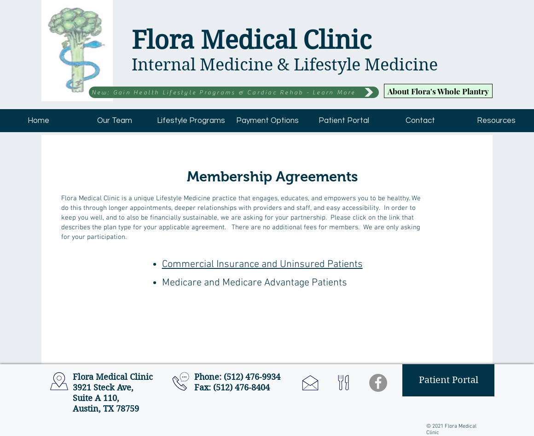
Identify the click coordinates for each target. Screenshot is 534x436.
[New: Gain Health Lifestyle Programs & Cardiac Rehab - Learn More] (234, 92)
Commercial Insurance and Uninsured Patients (262, 264)
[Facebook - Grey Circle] (378, 383)
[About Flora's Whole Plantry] (438, 91)
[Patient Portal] (448, 380)
